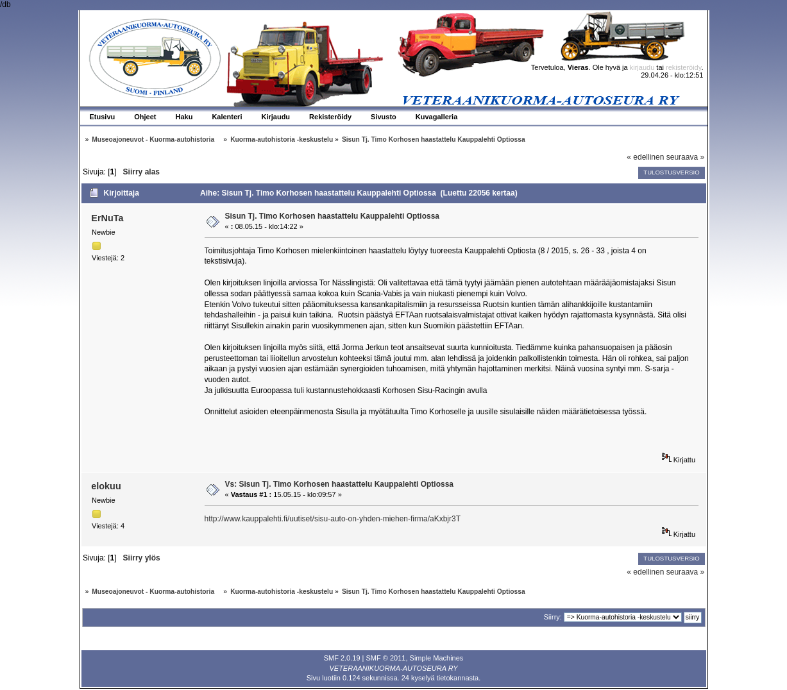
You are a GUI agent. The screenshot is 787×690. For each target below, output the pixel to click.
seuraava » (685, 157)
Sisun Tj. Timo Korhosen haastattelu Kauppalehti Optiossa (332, 216)
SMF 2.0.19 (342, 658)
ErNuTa (107, 218)
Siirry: (553, 617)
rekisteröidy (683, 67)
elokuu (106, 486)
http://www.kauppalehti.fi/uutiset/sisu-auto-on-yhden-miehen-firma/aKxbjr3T (333, 518)
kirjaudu (642, 67)
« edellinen (645, 157)
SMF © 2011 (386, 658)
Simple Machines (437, 658)
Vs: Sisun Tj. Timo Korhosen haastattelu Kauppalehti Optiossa (339, 484)
